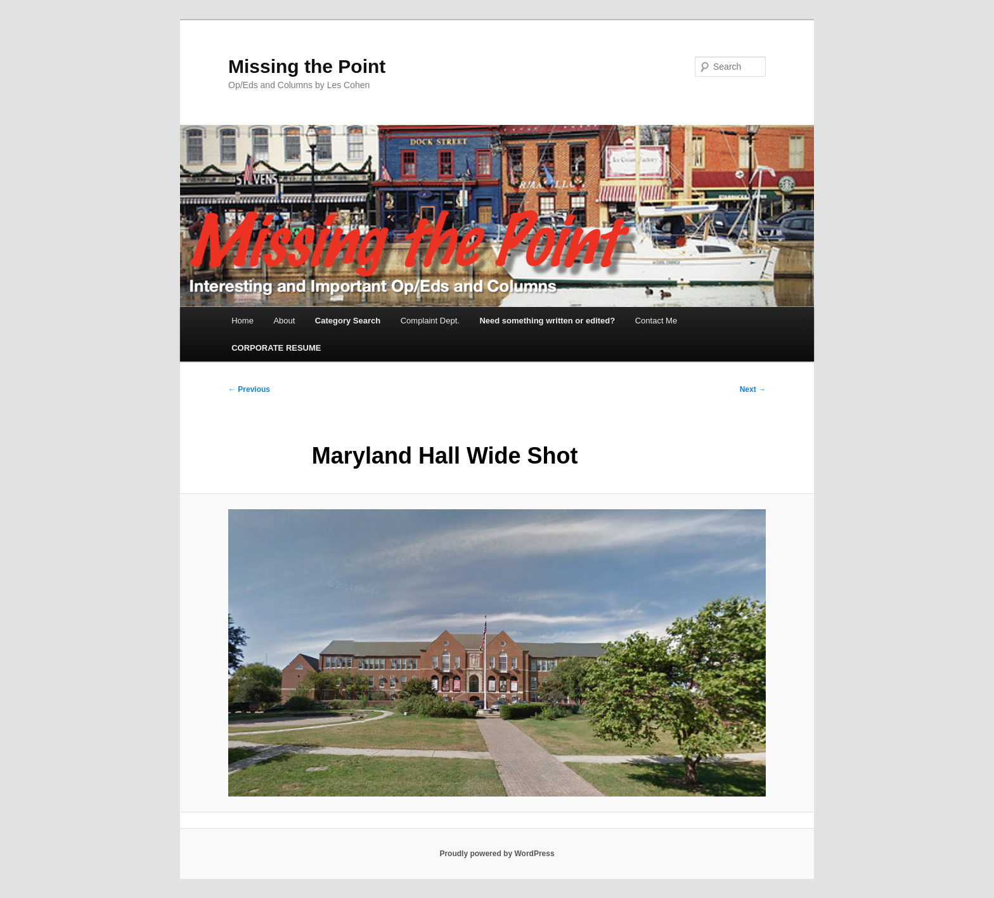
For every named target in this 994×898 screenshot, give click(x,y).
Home (242, 320)
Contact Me (656, 320)
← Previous (249, 389)
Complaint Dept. (430, 320)
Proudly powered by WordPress (496, 853)
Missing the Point (306, 66)
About (284, 320)
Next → (753, 389)
